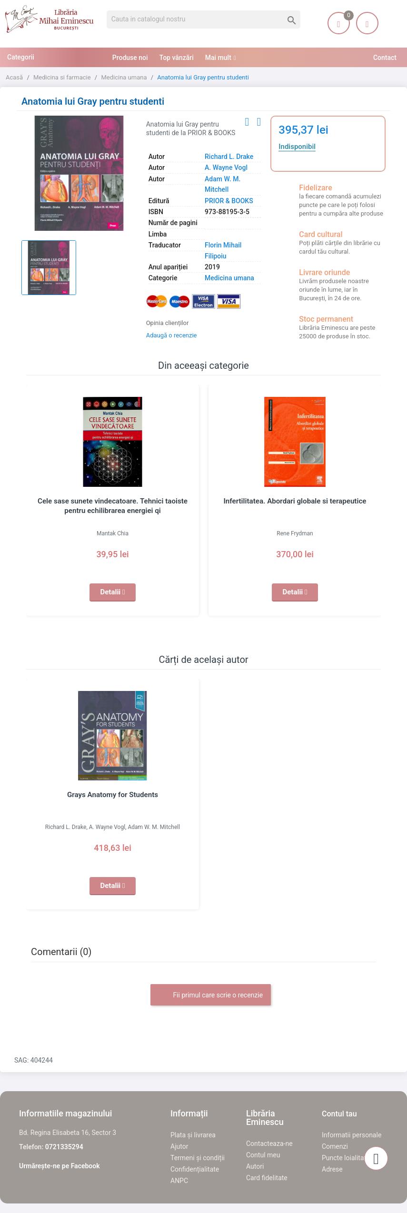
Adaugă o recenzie (171, 335)
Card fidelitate (267, 1178)
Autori (255, 1166)
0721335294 (64, 1147)
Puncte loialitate (346, 1158)
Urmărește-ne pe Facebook (59, 1166)
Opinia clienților (167, 322)
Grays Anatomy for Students (113, 794)
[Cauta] (204, 19)
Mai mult (218, 57)
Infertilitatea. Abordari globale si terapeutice (295, 501)
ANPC (179, 1180)
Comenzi (335, 1146)
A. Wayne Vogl (226, 167)
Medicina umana (229, 278)
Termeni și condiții (197, 1158)
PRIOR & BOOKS (229, 201)
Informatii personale (351, 1135)
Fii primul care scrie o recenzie (211, 995)
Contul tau (339, 1113)
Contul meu (263, 1155)
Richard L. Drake (229, 156)
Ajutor (179, 1146)
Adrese (332, 1169)
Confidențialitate (194, 1169)
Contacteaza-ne (269, 1143)
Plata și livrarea (193, 1135)
